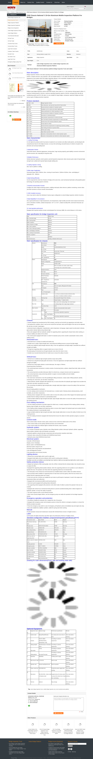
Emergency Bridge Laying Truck (14, 61)
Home (9, 2)
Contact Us (49, 2)
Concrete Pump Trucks (12, 43)
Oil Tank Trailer (11, 41)
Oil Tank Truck (11, 38)
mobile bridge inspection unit (49, 689)
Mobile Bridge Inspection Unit (14, 17)
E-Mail (69, 751)
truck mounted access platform (62, 689)
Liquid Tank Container (12, 48)
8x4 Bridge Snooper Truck (16, 68)
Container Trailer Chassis (13, 51)
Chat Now (57, 2)
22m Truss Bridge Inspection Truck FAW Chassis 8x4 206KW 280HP (56, 731)
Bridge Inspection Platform (13, 22)
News (63, 2)
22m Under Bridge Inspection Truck (18, 77)
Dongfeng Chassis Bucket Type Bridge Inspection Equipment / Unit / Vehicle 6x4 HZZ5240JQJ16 (56, 749)
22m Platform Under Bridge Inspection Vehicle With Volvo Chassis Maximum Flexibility (17, 744)
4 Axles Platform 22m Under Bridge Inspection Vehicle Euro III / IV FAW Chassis (33, 731)
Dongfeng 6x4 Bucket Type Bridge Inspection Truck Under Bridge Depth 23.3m (17, 753)
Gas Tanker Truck (11, 56)
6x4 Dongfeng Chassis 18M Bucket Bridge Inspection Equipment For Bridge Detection (68, 731)
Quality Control (40, 2)
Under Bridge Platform (12, 33)
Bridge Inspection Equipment (14, 25)
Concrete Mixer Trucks (12, 46)
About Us (22, 2)
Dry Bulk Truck (11, 54)
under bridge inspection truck (37, 689)
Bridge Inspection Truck (21, 12)
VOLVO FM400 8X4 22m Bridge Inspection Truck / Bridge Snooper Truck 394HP (17, 749)
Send (70, 746)
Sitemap (74, 751)
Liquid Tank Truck (11, 59)
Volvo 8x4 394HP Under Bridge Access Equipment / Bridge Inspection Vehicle (80, 731)
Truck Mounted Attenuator (13, 35)
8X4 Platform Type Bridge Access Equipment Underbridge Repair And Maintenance (55, 744)
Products (15, 2)
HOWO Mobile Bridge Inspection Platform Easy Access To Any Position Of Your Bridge (56, 753)
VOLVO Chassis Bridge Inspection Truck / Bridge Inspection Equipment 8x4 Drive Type (45, 732)
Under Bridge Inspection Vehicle (14, 30)
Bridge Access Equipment (13, 28)
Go (84, 8)
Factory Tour (30, 2)
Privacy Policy (14, 758)
